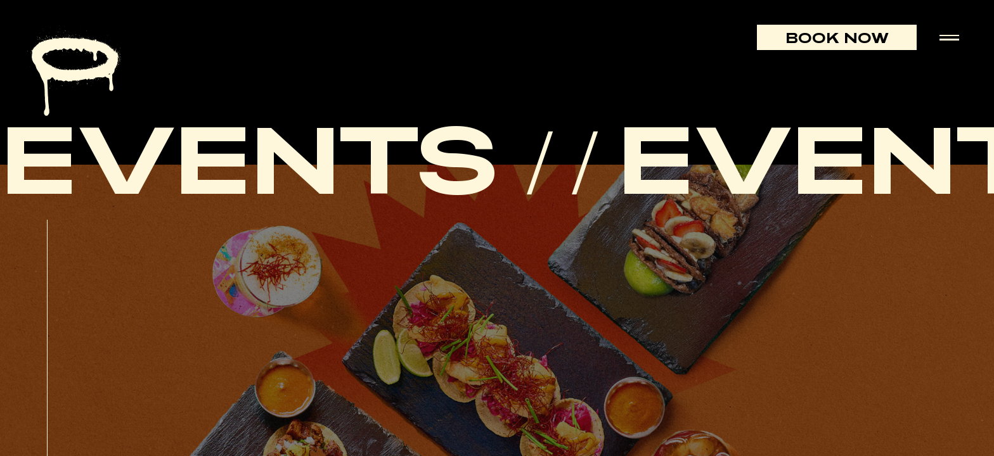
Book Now (837, 37)
